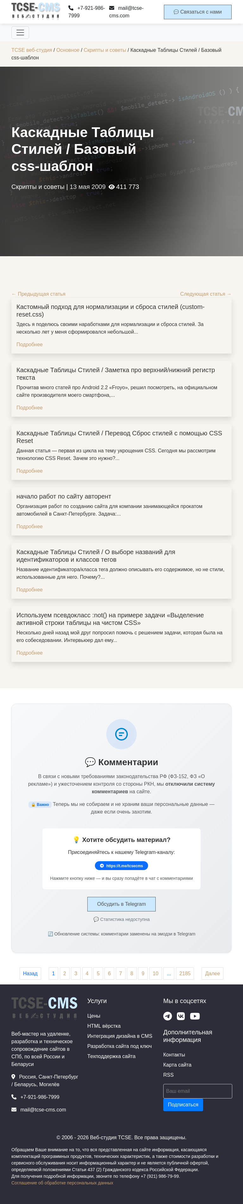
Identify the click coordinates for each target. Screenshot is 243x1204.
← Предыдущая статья (38, 294)
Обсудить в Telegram (121, 904)
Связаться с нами (198, 12)
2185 (185, 973)
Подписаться (183, 1104)
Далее (212, 973)
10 (156, 973)
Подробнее (29, 344)
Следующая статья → (206, 294)
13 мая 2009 (88, 186)
